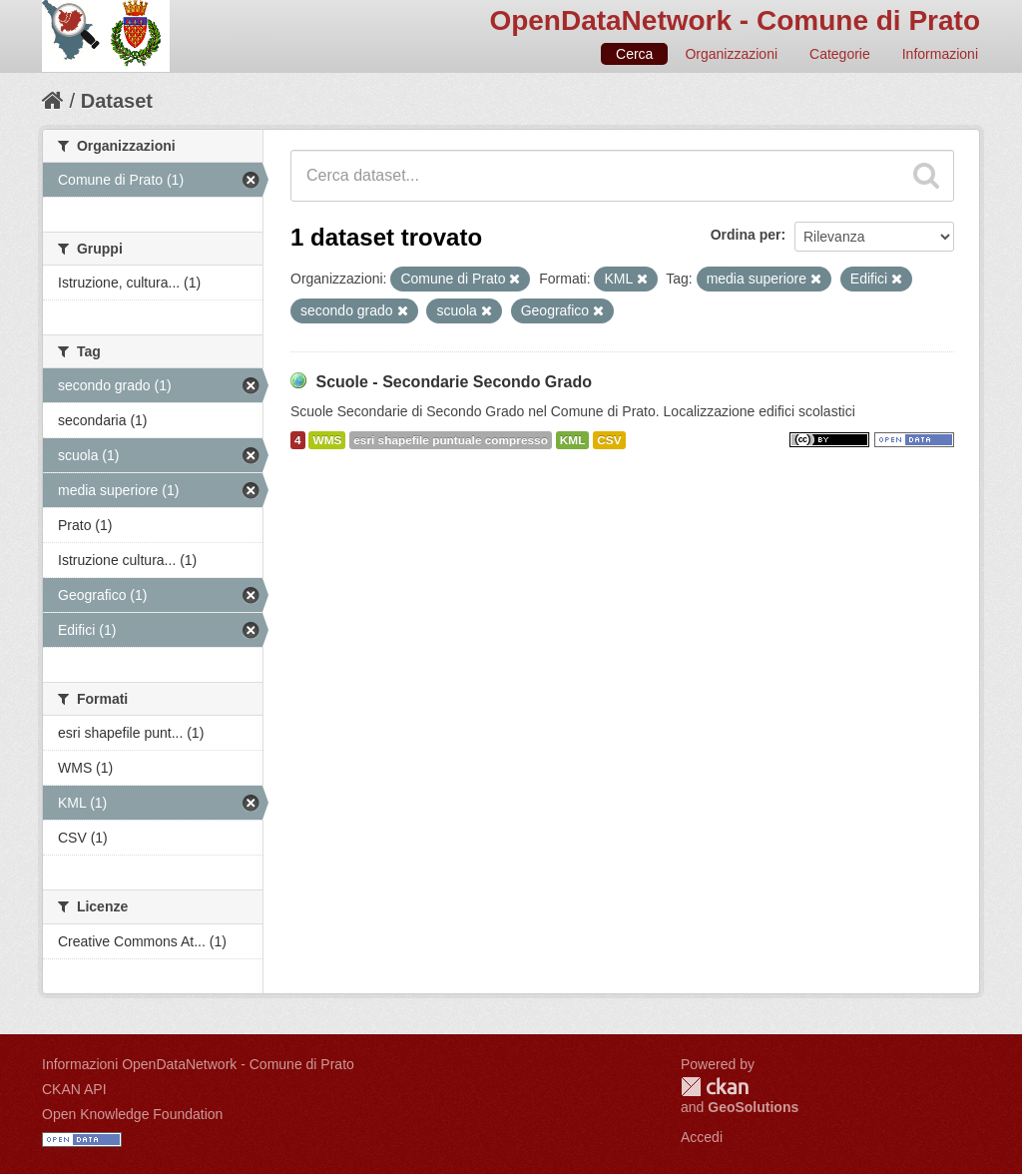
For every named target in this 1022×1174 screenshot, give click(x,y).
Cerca (634, 54)
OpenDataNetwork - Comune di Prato (734, 20)
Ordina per (746, 235)
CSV (609, 440)
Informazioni (940, 54)
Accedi (702, 1137)
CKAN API (74, 1089)
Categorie (839, 54)
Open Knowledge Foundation (132, 1114)
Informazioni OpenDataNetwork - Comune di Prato (198, 1064)
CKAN (715, 1086)
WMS (326, 440)
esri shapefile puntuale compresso (450, 440)
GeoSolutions (753, 1107)
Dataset (117, 101)
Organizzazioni (731, 54)
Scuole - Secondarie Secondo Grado (453, 381)
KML (573, 440)
